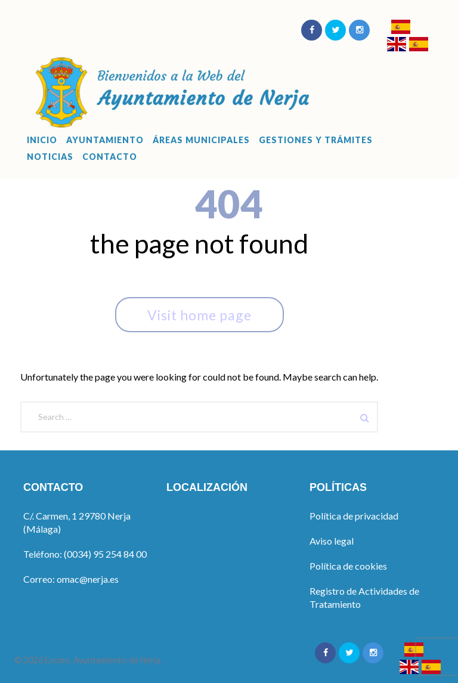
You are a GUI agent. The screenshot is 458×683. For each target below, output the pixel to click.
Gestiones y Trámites (316, 140)
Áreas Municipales (201, 140)
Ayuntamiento (105, 140)
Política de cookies (348, 565)
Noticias (50, 157)
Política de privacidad (354, 515)
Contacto (109, 157)
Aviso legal (332, 540)
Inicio (42, 140)
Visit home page (199, 315)
